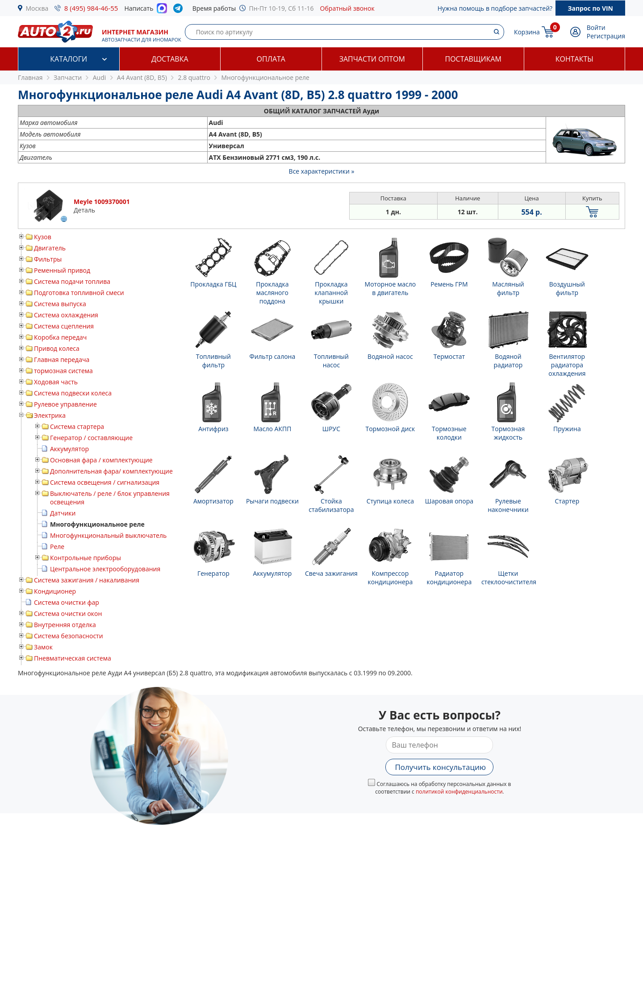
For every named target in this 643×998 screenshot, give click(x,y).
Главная (30, 77)
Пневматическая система (72, 658)
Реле (57, 546)
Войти (596, 27)
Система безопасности (68, 636)
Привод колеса (56, 348)
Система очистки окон (68, 613)
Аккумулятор (69, 449)
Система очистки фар (66, 602)
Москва (37, 8)
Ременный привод (62, 270)
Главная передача (61, 359)
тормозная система (63, 370)
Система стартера (77, 426)
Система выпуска (60, 303)
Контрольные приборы (85, 557)
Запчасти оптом (372, 59)
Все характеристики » (322, 171)
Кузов (42, 237)
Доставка (169, 59)
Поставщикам (473, 59)
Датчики (62, 513)
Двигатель (50, 248)
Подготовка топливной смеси (79, 292)
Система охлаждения (66, 315)
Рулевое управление (65, 404)
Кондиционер (55, 591)
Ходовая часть (56, 382)
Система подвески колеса (73, 393)
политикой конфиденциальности (459, 791)
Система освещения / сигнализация (104, 482)
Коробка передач (60, 337)
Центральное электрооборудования (105, 569)
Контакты (574, 59)
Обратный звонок (347, 8)
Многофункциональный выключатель (108, 535)
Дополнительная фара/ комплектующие (111, 471)
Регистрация (606, 36)
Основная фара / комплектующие (101, 460)
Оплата (271, 59)
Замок (43, 647)
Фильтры (48, 259)
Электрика (50, 415)
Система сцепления (64, 326)
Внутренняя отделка (65, 624)
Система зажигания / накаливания (86, 580)
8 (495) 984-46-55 (91, 8)
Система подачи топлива (72, 281)
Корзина (527, 32)
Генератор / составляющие (91, 437)
